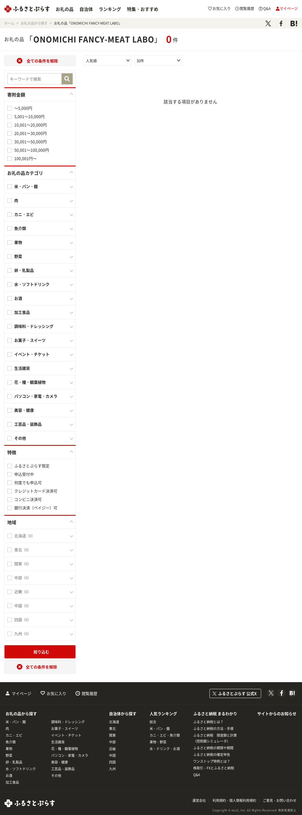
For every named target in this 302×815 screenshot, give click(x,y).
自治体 (86, 9)
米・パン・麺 (26, 186)
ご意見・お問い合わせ (279, 800)
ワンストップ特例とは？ (211, 761)
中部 (112, 742)
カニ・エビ (24, 214)
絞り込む (41, 651)
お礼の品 (65, 9)
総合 (153, 721)
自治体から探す (122, 713)
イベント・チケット (31, 354)
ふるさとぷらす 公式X (237, 693)
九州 (112, 768)
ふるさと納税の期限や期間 (213, 747)
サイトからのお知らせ (276, 713)
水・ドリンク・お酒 (165, 748)
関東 (112, 735)
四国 (112, 762)
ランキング (110, 9)
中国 (112, 755)
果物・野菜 (158, 742)
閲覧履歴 (89, 693)
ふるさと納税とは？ (208, 721)
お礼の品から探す (21, 713)
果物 (18, 242)
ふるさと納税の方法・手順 (213, 728)
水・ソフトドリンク (31, 284)
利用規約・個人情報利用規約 (234, 800)
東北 (112, 728)
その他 (20, 438)
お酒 (18, 298)
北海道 (114, 721)
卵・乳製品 (24, 270)
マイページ (21, 693)
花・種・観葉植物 (30, 382)
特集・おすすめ (142, 9)
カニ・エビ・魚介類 (165, 735)
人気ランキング (163, 713)
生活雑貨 (22, 368)
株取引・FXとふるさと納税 (213, 768)
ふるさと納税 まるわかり (215, 713)
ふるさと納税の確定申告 (211, 754)
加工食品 (22, 312)
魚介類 (20, 228)
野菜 (18, 256)
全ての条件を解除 (42, 60)
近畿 (112, 748)
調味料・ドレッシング (33, 326)
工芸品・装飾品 (28, 424)
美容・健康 (24, 410)
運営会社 (199, 800)
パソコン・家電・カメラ (35, 396)
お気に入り (56, 693)
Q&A (196, 774)
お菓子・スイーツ (30, 340)
